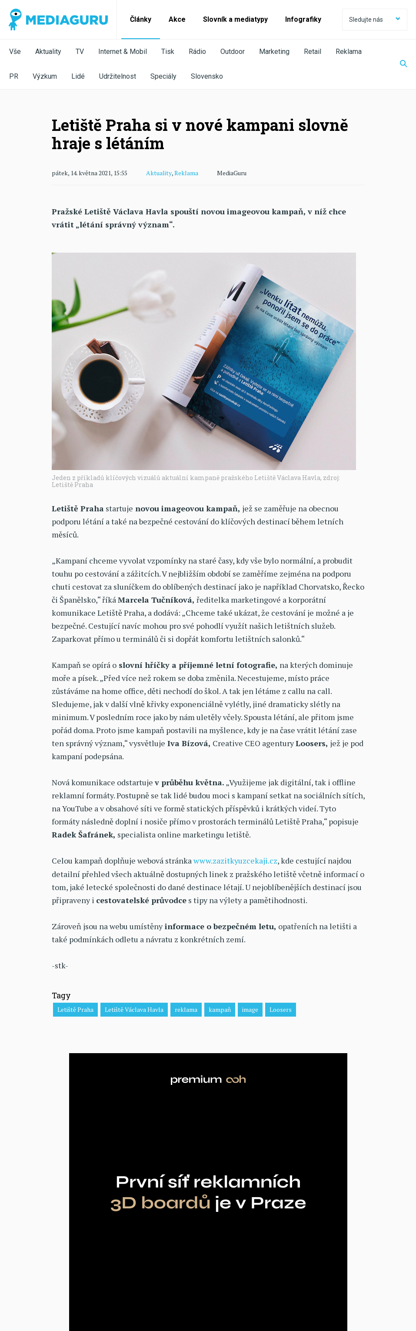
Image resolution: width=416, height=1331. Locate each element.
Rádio (197, 51)
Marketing (274, 51)
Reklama (349, 51)
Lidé (78, 76)
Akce (177, 19)
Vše (15, 51)
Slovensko (207, 76)
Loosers (281, 1009)
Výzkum (45, 76)
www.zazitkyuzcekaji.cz (235, 860)
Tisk (167, 51)
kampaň (220, 1009)
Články (140, 19)
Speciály (163, 76)
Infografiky (303, 19)
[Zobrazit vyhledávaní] (398, 64)
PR (13, 76)
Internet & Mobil (122, 51)
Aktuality (48, 51)
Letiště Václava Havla (134, 1009)
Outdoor (232, 51)
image (250, 1009)
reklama (186, 1009)
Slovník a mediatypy (235, 19)
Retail (312, 51)
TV (80, 51)
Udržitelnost (117, 76)
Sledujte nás (374, 19)
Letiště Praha (75, 1009)
